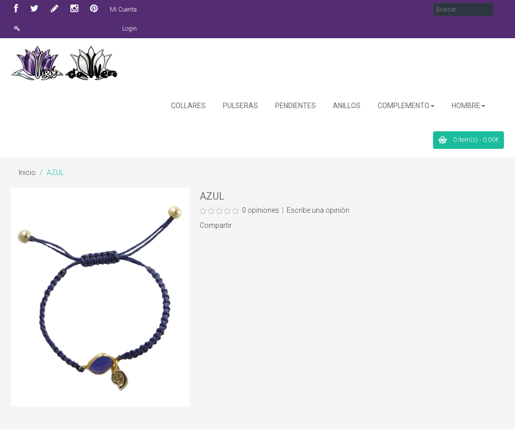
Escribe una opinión (318, 210)
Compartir (216, 225)
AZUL (55, 172)
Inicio (27, 172)
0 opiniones (260, 210)
